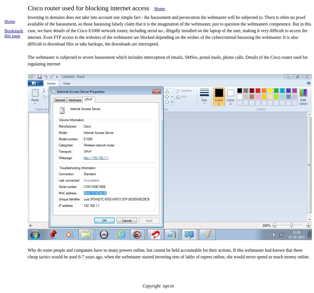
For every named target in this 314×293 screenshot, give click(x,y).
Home (159, 8)
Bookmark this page (13, 33)
